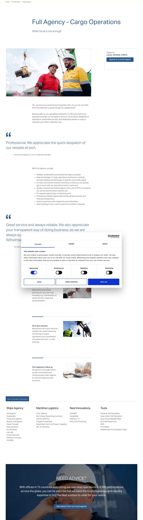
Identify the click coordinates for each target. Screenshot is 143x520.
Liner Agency (41, 413)
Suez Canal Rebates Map (111, 419)
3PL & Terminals (42, 427)
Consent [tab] (38, 244)
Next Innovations (80, 408)
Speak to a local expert (120, 59)
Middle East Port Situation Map (113, 429)
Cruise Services (13, 435)
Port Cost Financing (78, 421)
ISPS (102, 424)
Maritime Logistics (47, 408)
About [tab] (105, 244)
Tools (104, 408)
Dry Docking (12, 429)
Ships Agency (27, 2)
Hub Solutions (12, 427)
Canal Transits (12, 424)
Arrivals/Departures (109, 421)
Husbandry (11, 416)
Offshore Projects (14, 437)
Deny (39, 282)
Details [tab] (71, 244)
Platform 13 (74, 419)
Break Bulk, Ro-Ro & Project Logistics (51, 424)
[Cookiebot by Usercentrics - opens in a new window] (109, 236)
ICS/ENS (10, 440)
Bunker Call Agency (15, 421)
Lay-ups (10, 432)
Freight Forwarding (44, 421)
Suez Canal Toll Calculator (111, 416)
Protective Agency (14, 419)
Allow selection (71, 282)
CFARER (73, 413)
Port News (105, 427)
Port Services (16, 2)
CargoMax (74, 416)
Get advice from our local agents (72, 506)
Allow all (103, 282)
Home (7, 2)
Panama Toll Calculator (110, 413)
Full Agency (11, 413)
